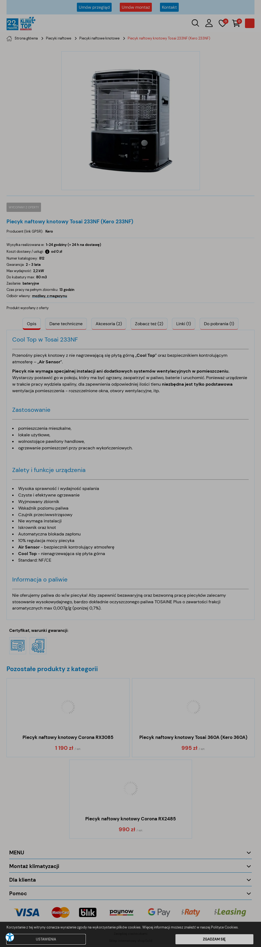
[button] (9, 937)
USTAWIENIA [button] (46, 939)
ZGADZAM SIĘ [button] (214, 939)
